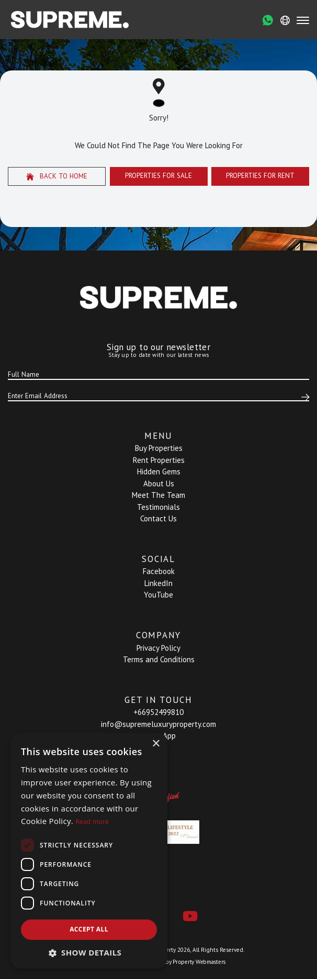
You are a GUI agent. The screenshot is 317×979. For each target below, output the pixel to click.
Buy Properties (159, 448)
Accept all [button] (89, 929)
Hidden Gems (158, 471)
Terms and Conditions (159, 659)
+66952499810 (158, 712)
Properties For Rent (260, 175)
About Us (158, 483)
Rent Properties (159, 460)
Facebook (159, 571)
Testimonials (158, 507)
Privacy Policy (158, 648)
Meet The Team (158, 495)
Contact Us (158, 518)
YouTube (158, 595)
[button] (89, 953)
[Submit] (304, 397)
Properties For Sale (158, 175)
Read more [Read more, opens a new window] (92, 821)
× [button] (156, 744)
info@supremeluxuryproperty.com (158, 724)
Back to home (57, 176)
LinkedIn (158, 583)
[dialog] (88, 851)
